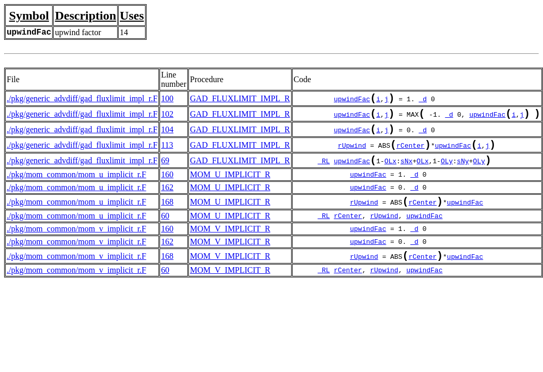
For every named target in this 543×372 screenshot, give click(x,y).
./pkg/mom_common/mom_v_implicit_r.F (76, 241)
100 (167, 99)
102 (167, 117)
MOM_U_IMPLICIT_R (230, 184)
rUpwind (352, 153)
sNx (406, 171)
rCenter (410, 153)
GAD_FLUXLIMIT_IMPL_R (240, 99)
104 (167, 134)
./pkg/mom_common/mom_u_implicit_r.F (76, 184)
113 (167, 152)
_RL (324, 171)
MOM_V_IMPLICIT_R (230, 241)
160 (167, 184)
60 (165, 228)
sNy (463, 171)
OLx (390, 171)
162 (167, 197)
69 (165, 169)
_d (423, 100)
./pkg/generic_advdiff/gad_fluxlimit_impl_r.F (82, 99)
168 (167, 213)
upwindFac (352, 100)
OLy (447, 171)
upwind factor (78, 32)
